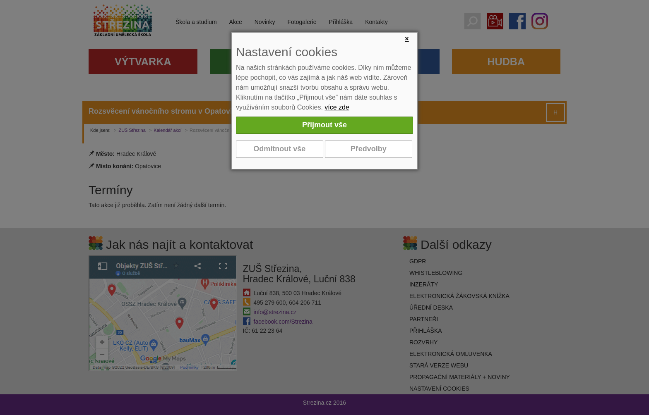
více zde (336, 107)
